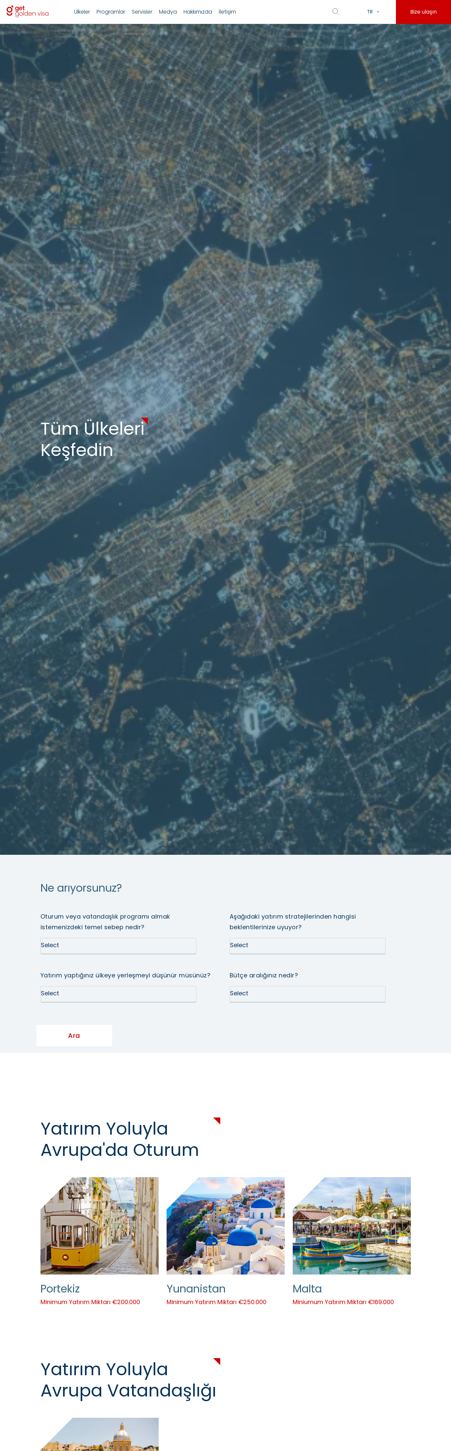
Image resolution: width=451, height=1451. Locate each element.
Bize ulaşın (423, 12)
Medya (168, 12)
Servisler (142, 12)
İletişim (227, 12)
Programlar (111, 12)
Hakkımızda (198, 12)
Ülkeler (82, 12)
